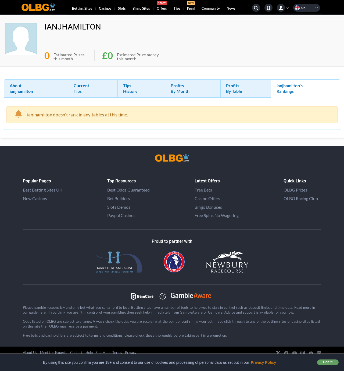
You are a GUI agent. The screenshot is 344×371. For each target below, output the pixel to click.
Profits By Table (234, 88)
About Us (30, 352)
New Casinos (35, 198)
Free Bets (203, 189)
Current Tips (81, 88)
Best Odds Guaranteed (128, 189)
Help (89, 352)
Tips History (130, 88)
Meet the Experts (53, 352)
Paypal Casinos (121, 215)
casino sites (301, 321)
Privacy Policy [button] (263, 362)
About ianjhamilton (21, 88)
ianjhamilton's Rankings (290, 88)
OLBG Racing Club (301, 198)
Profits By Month (180, 88)
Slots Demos (118, 207)
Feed (191, 6)
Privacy (131, 352)
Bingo (141, 8)
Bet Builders (118, 198)
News (231, 8)
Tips (177, 8)
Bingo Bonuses (208, 207)
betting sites (276, 321)
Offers (162, 6)
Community (211, 8)
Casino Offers (207, 198)
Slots (122, 8)
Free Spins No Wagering (217, 215)
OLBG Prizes (295, 189)
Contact (76, 352)
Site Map (102, 352)
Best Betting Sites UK (42, 189)
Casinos (105, 8)
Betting (82, 8)
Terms (117, 352)
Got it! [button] (328, 362)
